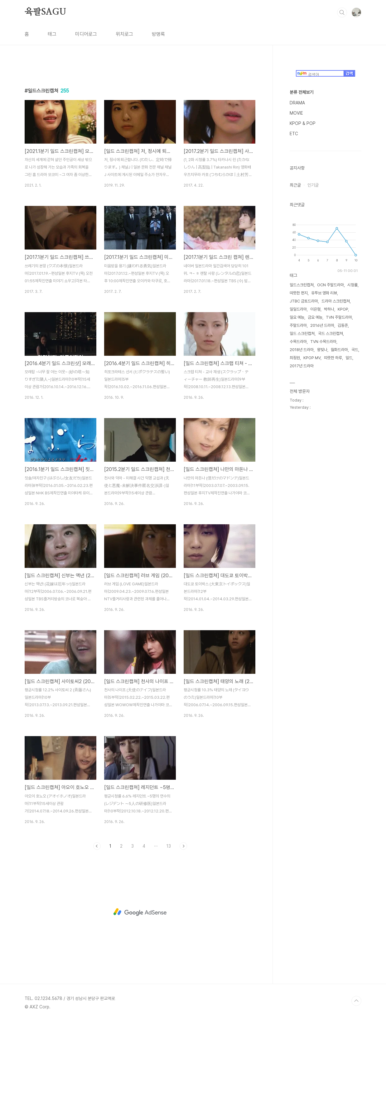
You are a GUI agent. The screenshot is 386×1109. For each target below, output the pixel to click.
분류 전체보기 (301, 279)
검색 (342, 12)
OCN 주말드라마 (330, 471)
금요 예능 (315, 504)
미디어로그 (86, 34)
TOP (356, 1088)
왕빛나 (322, 536)
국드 (354, 536)
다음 (183, 933)
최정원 (295, 544)
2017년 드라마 (302, 552)
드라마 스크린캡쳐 (335, 488)
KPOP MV (312, 544)
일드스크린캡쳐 (302, 471)
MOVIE (296, 299)
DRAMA (297, 289)
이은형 (315, 496)
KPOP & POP (303, 310)
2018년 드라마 (302, 536)
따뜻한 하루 (333, 544)
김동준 (343, 512)
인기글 (313, 371)
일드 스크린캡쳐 (302, 520)
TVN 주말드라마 (339, 504)
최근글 (295, 371)
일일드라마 (298, 496)
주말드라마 (298, 512)
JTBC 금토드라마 (304, 488)
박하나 (329, 496)
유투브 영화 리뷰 (324, 480)
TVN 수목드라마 (323, 528)
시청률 (352, 471)
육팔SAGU (45, 12)
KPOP (343, 496)
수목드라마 (298, 528)
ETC (294, 320)
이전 (97, 933)
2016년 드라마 (322, 512)
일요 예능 (297, 504)
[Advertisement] (140, 120)
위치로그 (124, 34)
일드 (348, 544)
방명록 (158, 34)
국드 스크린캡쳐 (330, 520)
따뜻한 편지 (299, 480)
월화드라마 (339, 536)
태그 (52, 34)
